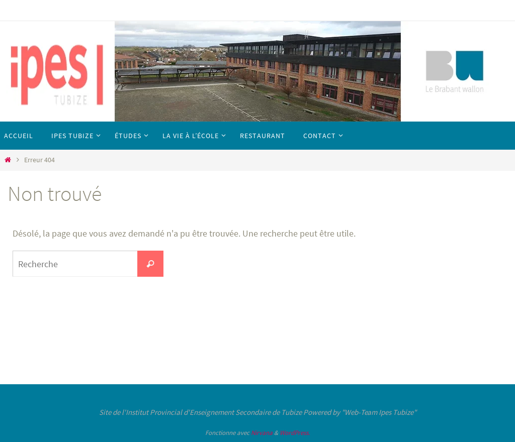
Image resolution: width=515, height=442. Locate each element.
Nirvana (262, 432)
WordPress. (295, 432)
